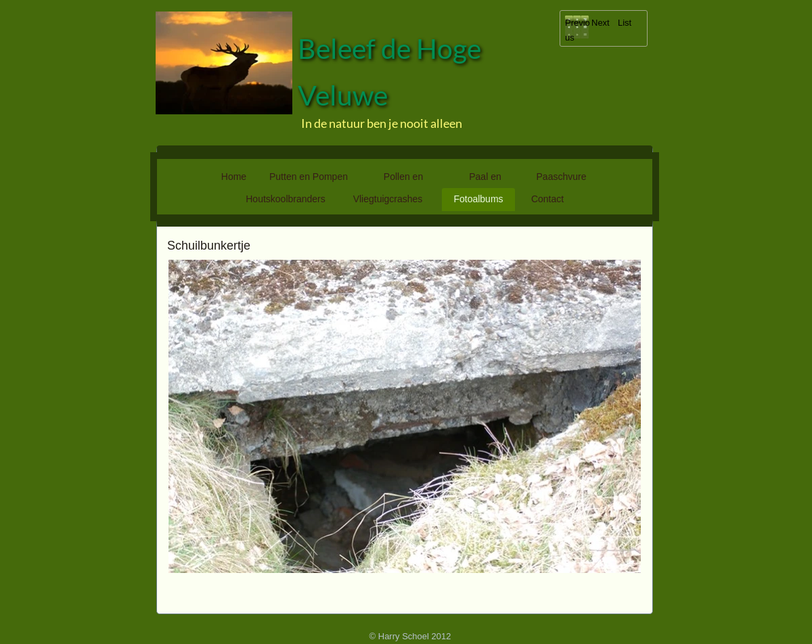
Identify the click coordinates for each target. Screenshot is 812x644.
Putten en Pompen (308, 176)
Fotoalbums (478, 198)
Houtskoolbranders (285, 198)
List (624, 23)
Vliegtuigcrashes (388, 198)
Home (233, 176)
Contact (547, 198)
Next (600, 23)
